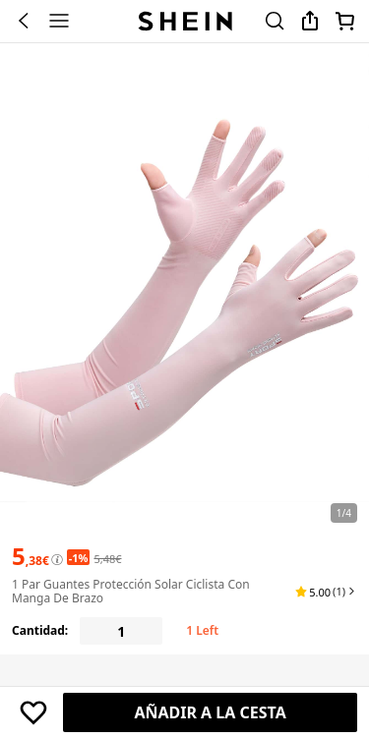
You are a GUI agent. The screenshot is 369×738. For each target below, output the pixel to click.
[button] (326, 591)
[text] (30, 556)
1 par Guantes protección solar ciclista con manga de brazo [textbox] (131, 591)
